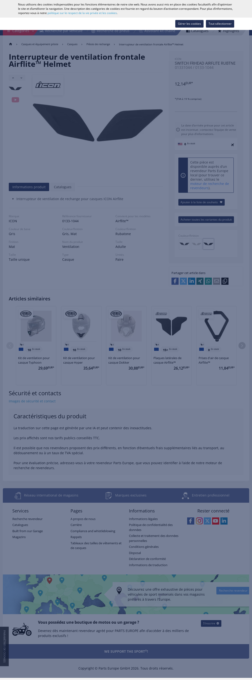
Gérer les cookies (189, 24)
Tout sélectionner (220, 24)
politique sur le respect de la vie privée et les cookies (82, 13)
